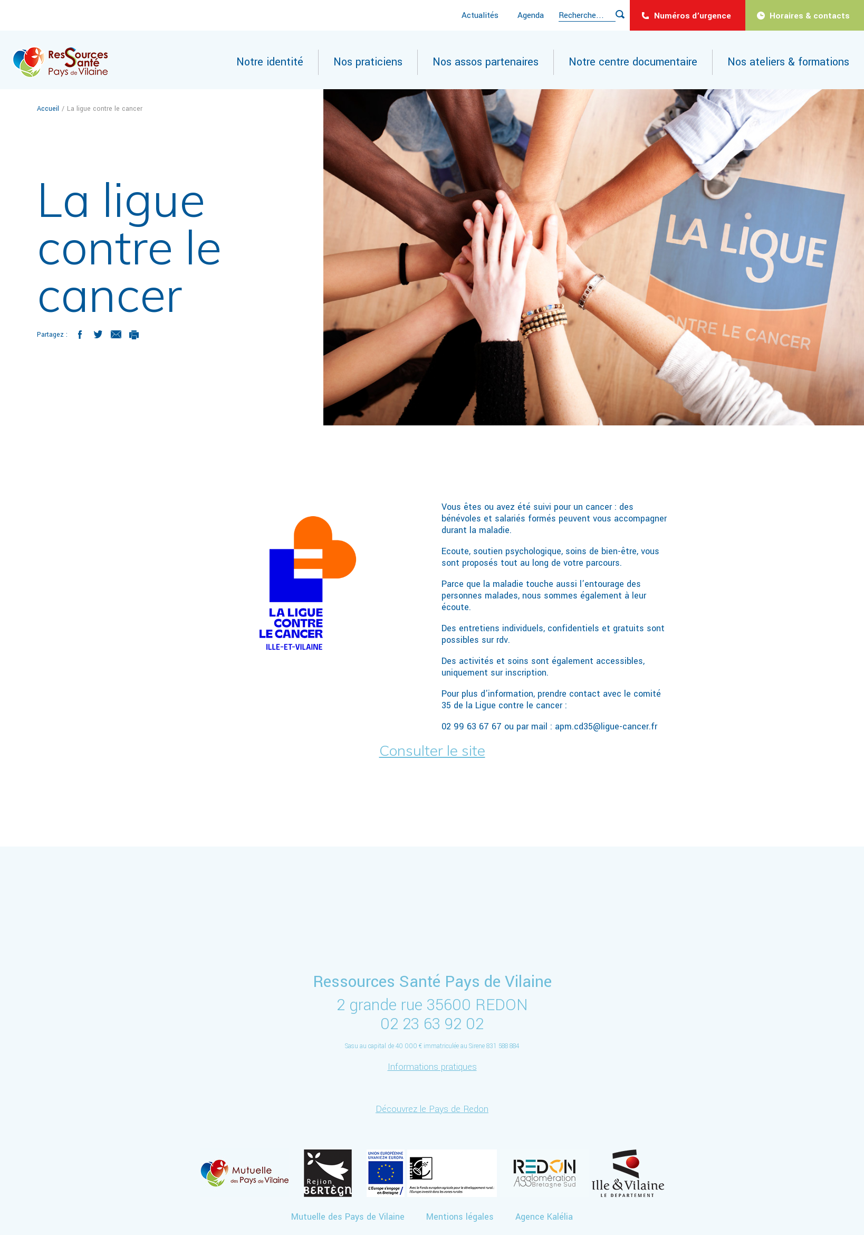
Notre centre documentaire (633, 62)
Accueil (49, 108)
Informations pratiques (432, 1067)
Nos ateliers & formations (788, 62)
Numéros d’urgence (692, 16)
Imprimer (134, 334)
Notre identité (269, 62)
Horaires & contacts (810, 16)
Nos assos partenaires (486, 62)
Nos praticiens (367, 62)
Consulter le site (432, 750)
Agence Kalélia (544, 1217)
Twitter (98, 334)
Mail (116, 334)
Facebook (80, 334)
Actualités (480, 15)
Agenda (530, 15)
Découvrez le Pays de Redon (432, 1109)
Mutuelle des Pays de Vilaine (348, 1217)
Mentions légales (460, 1217)
